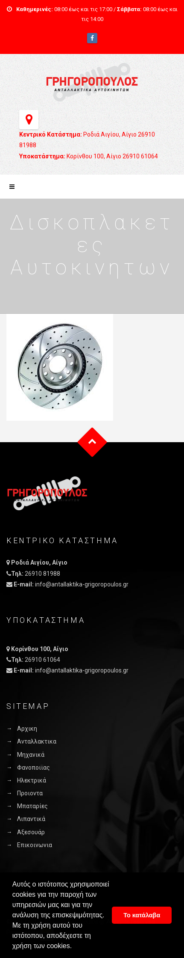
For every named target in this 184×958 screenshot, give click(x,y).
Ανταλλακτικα (36, 741)
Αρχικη (27, 728)
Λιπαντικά (31, 818)
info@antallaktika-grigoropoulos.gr (82, 584)
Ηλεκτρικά (31, 780)
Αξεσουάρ (31, 832)
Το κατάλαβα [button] (141, 915)
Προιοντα (30, 793)
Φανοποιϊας (33, 767)
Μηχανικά (30, 754)
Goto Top (92, 442)
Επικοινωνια (34, 845)
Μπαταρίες (32, 806)
